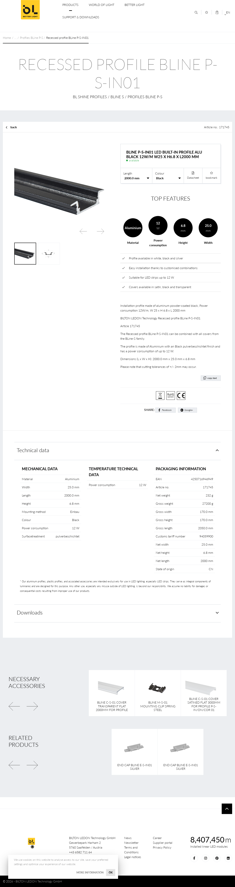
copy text (212, 378)
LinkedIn (228, 858)
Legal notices (132, 857)
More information (90, 872)
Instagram (205, 858)
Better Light (134, 4)
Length (127, 173)
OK (111, 872)
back (13, 127)
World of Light (101, 4)
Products (70, 4)
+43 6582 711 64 (80, 852)
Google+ (188, 410)
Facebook (167, 410)
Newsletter (131, 842)
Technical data (33, 450)
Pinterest (217, 858)
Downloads (30, 612)
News (128, 838)
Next (100, 231)
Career (157, 838)
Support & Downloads (80, 17)
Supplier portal (162, 842)
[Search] (196, 12)
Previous (83, 231)
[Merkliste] (206, 12)
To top (227, 808)
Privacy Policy (162, 847)
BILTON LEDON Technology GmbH (30, 9)
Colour (159, 173)
